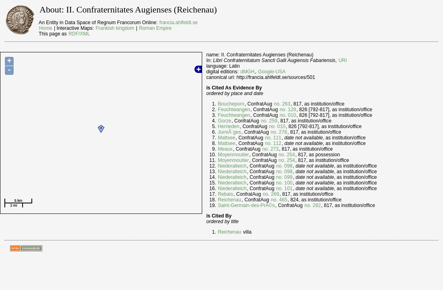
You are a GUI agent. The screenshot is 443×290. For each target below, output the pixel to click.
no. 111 (273, 138)
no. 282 (312, 205)
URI (342, 60)
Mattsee (226, 138)
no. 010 (287, 115)
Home (45, 28)
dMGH (247, 72)
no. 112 (273, 143)
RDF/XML (79, 34)
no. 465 (279, 200)
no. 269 (271, 194)
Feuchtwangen (234, 109)
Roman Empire (155, 28)
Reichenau (229, 200)
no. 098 (284, 166)
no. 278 (279, 132)
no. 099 (284, 177)
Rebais (225, 194)
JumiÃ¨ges (229, 132)
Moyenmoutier (233, 154)
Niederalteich (232, 166)
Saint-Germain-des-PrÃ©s (246, 205)
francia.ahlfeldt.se (178, 22)
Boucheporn (231, 104)
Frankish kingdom (114, 28)
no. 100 (284, 183)
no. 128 (287, 109)
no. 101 (284, 188)
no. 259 (269, 121)
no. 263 (282, 104)
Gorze (224, 121)
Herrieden (228, 126)
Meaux (225, 149)
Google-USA (272, 72)
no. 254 (287, 154)
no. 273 (270, 149)
